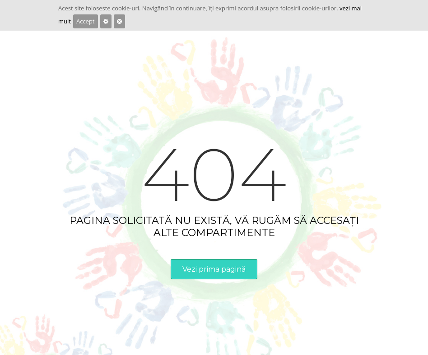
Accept (85, 21)
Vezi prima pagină (214, 269)
